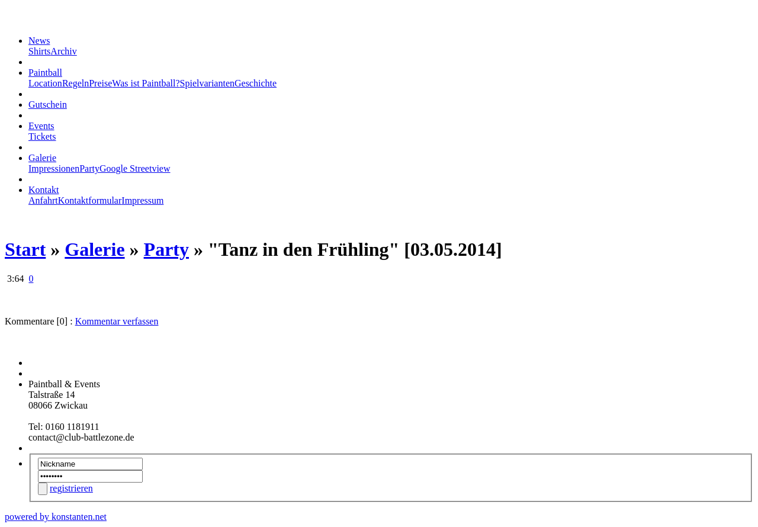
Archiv (63, 51)
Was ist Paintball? (145, 83)
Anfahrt (43, 200)
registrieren (71, 488)
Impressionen (53, 168)
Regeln (75, 83)
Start (25, 249)
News (39, 41)
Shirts (39, 51)
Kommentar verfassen (117, 321)
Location (45, 83)
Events (41, 126)
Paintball (45, 73)
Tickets (42, 136)
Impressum (142, 200)
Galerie (42, 158)
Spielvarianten (207, 83)
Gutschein (47, 104)
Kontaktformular (90, 200)
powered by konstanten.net (56, 517)
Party (89, 168)
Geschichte (256, 83)
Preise (100, 83)
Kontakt (43, 190)
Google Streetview (135, 168)
